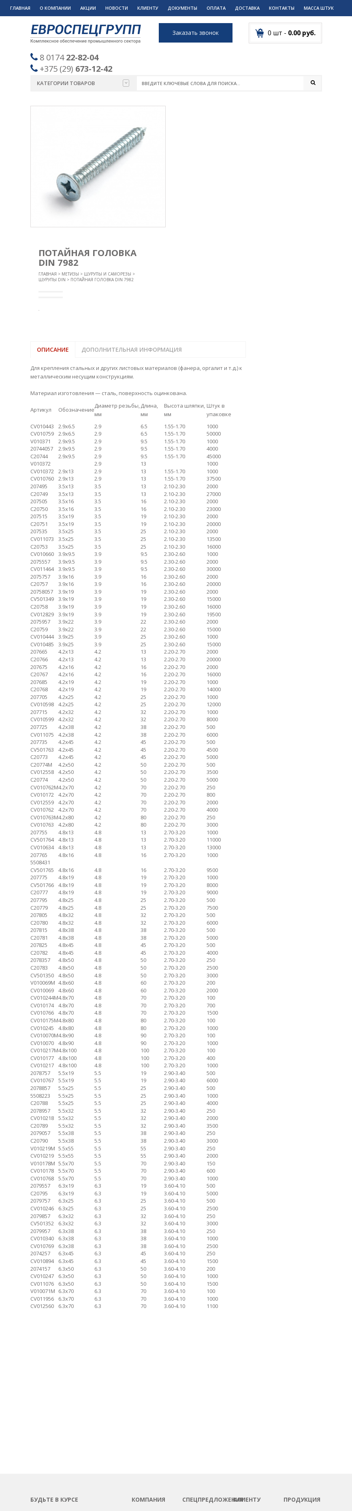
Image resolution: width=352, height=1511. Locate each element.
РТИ (288, 1429)
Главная (20, 8)
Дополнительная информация (131, 349)
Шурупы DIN (52, 280)
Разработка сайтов (241, 1494)
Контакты (281, 8)
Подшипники (300, 1409)
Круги (291, 1370)
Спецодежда (300, 1459)
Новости (116, 8)
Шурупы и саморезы (107, 274)
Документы (182, 8)
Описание (53, 349)
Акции (88, 8)
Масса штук (319, 8)
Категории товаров (83, 83)
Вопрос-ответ (149, 1400)
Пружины (295, 1419)
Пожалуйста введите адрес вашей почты (69, 1408)
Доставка (247, 8)
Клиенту (147, 8)
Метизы (70, 274)
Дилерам (244, 1429)
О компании (55, 8)
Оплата (216, 8)
